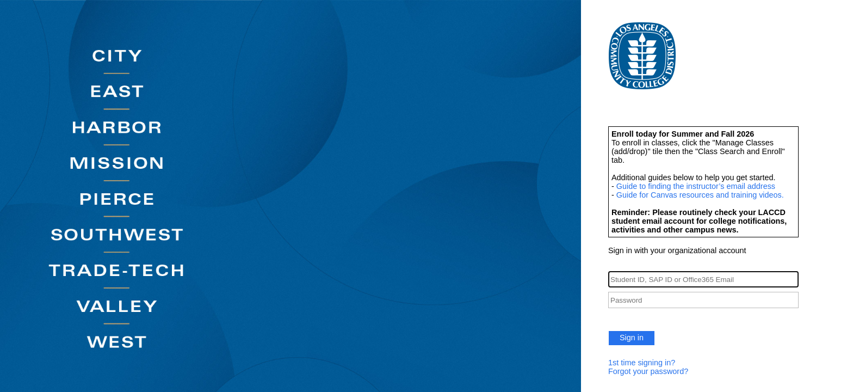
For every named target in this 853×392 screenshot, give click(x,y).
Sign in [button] (632, 337)
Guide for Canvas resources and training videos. (700, 195)
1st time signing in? (641, 362)
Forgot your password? (648, 371)
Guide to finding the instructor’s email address (695, 186)
